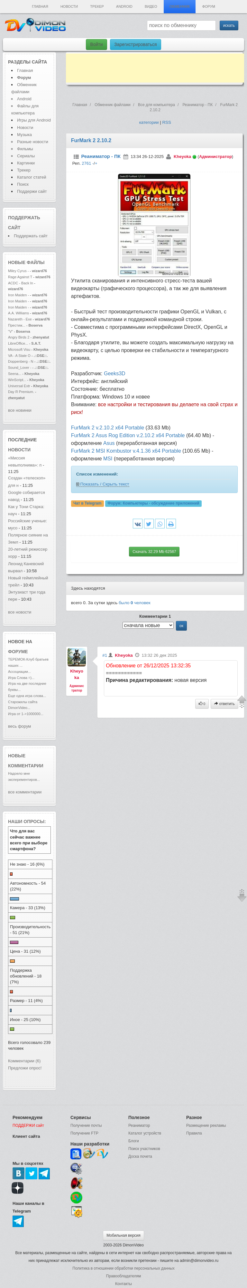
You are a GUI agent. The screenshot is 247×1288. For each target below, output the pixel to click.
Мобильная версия (123, 1235)
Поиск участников (144, 1148)
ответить (224, 704)
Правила (194, 1133)
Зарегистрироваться (135, 44)
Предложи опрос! (24, 1068)
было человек (135, 602)
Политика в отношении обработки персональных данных (123, 1268)
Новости (69, 6)
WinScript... (17, 380)
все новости (19, 612)
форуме (18, 651)
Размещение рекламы (206, 1125)
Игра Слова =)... (21, 678)
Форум (208, 6)
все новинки (20, 410)
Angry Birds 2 (19, 337)
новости (19, 449)
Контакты (123, 1284)
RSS (166, 122)
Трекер (97, 6)
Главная (40, 6)
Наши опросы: (27, 821)
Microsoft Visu (19, 349)
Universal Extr (19, 386)
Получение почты (86, 1125)
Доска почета (140, 1156)
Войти (96, 44)
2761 (86, 163)
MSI (107, 458)
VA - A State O (19, 356)
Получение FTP (84, 1133)
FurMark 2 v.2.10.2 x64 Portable (107, 427)
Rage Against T (20, 277)
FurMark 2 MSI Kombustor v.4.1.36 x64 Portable (126, 451)
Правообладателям (123, 1276)
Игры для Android (34, 120)
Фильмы (25, 148)
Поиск (23, 184)
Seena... (14, 374)
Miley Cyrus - (19, 271)
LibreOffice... (18, 343)
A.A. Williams (19, 313)
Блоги (133, 1141)
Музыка (24, 134)
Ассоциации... (19, 671)
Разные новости (32, 141)
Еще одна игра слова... (27, 696)
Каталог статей (31, 177)
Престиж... (16, 325)
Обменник (179, 6)
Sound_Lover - (20, 367)
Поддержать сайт (31, 235)
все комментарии (24, 792)
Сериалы (26, 155)
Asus (109, 443)
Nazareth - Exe (20, 319)
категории (149, 122)
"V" (11, 331)
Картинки (26, 163)
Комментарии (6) (24, 1060)
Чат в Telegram (87, 503)
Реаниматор (139, 1125)
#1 (104, 655)
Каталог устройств (144, 1133)
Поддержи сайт (32, 191)
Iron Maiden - (19, 295)
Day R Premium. (21, 392)
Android (124, 6)
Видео (151, 6)
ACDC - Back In (20, 283)
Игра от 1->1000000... (25, 714)
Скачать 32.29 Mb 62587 (154, 551)
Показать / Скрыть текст (104, 484)
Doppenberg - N (20, 361)
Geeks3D (114, 373)
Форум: (153, 503)
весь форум (19, 726)
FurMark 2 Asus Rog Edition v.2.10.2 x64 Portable (128, 435)
